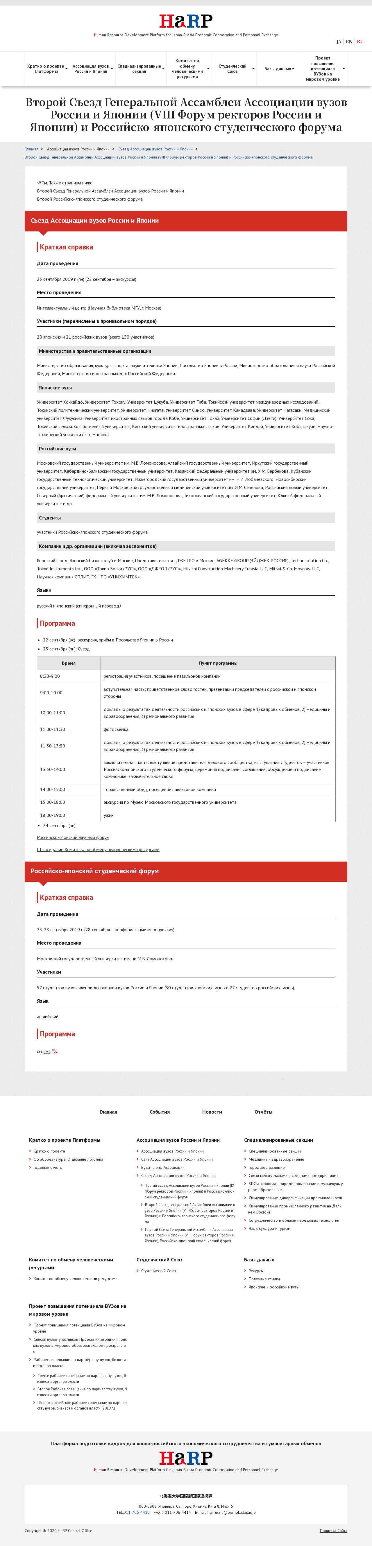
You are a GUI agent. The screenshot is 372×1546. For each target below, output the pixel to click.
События (160, 1111)
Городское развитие (267, 1167)
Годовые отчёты (48, 1167)
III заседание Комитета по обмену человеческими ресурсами (98, 849)
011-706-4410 (137, 1512)
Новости (212, 1111)
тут (47, 1051)
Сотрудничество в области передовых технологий (294, 1220)
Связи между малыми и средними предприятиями (294, 1175)
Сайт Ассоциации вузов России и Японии (177, 1159)
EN (349, 41)
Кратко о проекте (49, 1151)
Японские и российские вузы (274, 1287)
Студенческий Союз (158, 1270)
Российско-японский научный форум (73, 837)
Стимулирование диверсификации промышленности (295, 1197)
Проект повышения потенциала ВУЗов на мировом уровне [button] (323, 68)
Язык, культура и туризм (270, 1228)
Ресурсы (256, 1270)
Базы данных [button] (277, 68)
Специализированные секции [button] (139, 68)
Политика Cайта (333, 1530)
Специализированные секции (275, 1151)
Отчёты (263, 1111)
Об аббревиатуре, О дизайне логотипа (68, 1159)
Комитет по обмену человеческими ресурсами (75, 1278)
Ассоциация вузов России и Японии (172, 1151)
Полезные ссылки (264, 1278)
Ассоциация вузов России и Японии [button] (91, 68)
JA (339, 41)
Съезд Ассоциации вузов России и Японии (156, 149)
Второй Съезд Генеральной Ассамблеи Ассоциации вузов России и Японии (110, 191)
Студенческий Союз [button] (232, 68)
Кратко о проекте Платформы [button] (45, 68)
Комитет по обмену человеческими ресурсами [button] (187, 68)
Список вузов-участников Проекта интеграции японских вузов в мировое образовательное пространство (80, 1345)
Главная (32, 149)
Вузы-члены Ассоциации (163, 1167)
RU (360, 41)
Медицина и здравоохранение (276, 1159)
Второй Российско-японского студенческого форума (90, 199)
